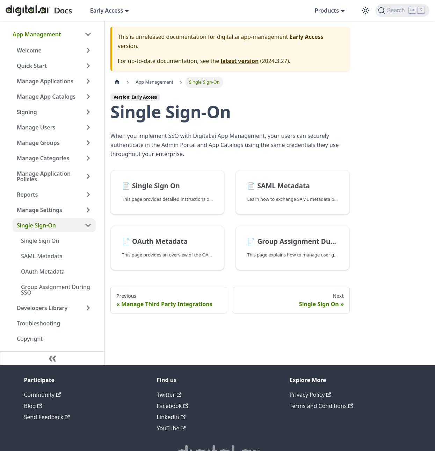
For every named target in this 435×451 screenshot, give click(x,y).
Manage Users (36, 127)
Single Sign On (40, 241)
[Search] (402, 10)
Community (42, 395)
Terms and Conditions (321, 406)
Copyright (30, 339)
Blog (33, 406)
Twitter (169, 395)
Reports (27, 194)
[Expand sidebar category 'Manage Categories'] (88, 158)
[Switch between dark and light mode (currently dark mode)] (365, 10)
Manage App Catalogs (46, 96)
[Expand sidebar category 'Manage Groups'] (88, 143)
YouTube (171, 428)
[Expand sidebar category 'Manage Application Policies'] (88, 176)
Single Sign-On (36, 225)
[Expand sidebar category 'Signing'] (88, 112)
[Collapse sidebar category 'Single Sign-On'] (88, 225)
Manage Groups (38, 143)
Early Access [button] (106, 10)
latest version (239, 61)
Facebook (172, 406)
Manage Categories (43, 158)
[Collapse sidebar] (52, 358)
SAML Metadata (42, 256)
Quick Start (32, 66)
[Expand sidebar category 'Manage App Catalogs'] (88, 97)
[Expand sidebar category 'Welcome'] (88, 50)
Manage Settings (39, 210)
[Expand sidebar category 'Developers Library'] (88, 308)
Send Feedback (47, 417)
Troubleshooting (38, 323)
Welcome (29, 50)
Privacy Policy (310, 395)
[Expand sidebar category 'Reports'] (88, 195)
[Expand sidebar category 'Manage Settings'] (88, 210)
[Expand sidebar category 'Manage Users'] (88, 127)
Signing (27, 112)
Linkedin (171, 417)
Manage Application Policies (44, 176)
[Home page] (117, 82)
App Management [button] (37, 34)
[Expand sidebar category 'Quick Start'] (88, 66)
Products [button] (327, 10)
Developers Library (42, 308)
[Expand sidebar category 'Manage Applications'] (88, 81)
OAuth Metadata (43, 271)
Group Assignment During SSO (55, 289)
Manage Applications (45, 81)
